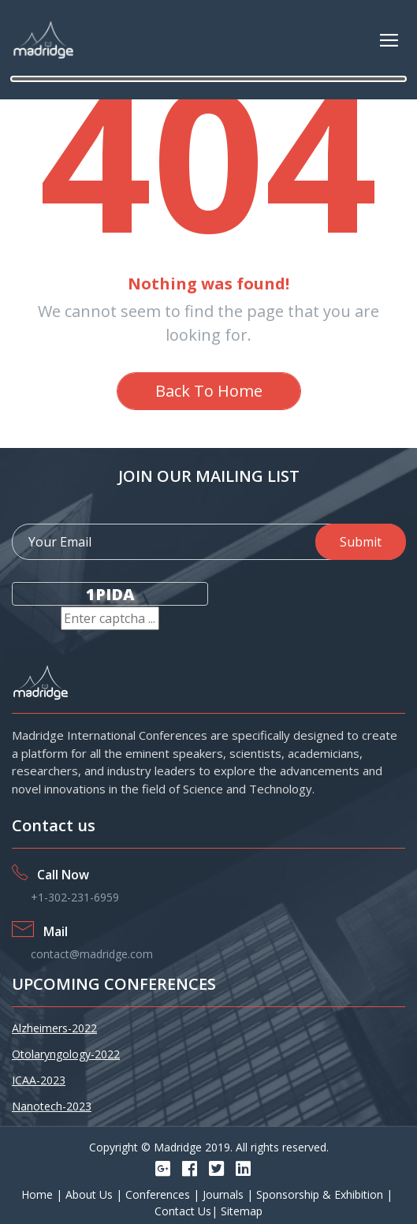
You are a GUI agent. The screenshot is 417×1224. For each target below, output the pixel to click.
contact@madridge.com (92, 953)
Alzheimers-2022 (54, 1028)
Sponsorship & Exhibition (321, 1194)
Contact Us (183, 1210)
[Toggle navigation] (389, 40)
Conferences (159, 1194)
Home (38, 1194)
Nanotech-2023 (51, 1106)
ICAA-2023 (38, 1080)
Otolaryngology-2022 (66, 1054)
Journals (225, 1194)
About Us (90, 1194)
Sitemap (241, 1210)
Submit (361, 541)
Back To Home (208, 390)
